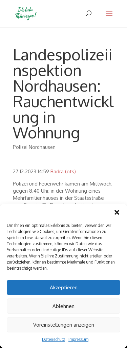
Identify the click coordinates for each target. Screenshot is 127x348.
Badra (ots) (63, 171)
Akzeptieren (64, 287)
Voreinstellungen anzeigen (63, 325)
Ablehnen (63, 306)
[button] (116, 212)
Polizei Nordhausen (34, 147)
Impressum (78, 339)
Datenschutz (53, 339)
